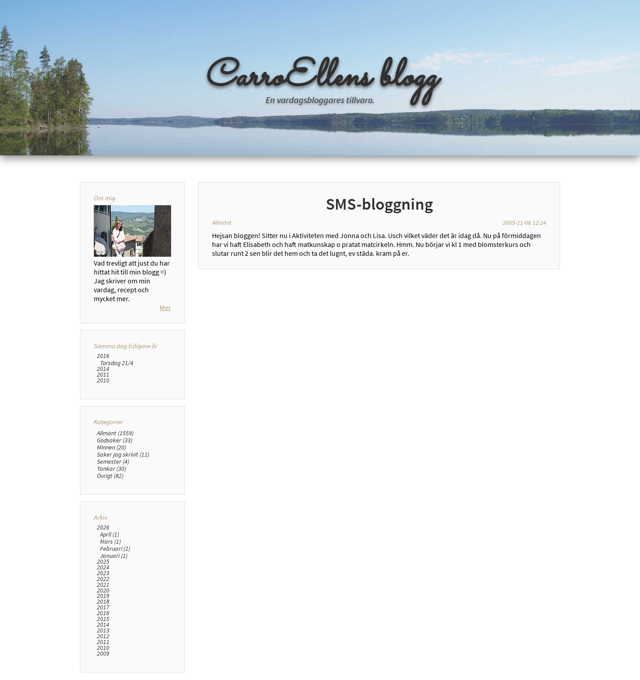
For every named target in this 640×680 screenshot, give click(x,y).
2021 (103, 585)
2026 (103, 527)
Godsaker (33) (114, 440)
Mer (165, 307)
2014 (103, 369)
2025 (103, 562)
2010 (103, 380)
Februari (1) (115, 549)
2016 (103, 356)
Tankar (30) (111, 469)
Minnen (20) (111, 447)
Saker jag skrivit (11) (123, 454)
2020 (103, 590)
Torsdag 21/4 (116, 363)
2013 (103, 630)
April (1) (109, 534)
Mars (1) (110, 541)
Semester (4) (113, 461)
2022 (103, 579)
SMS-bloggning (379, 204)
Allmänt (222, 223)
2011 (103, 375)
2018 (103, 601)
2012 (103, 636)
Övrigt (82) (110, 476)
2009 (103, 653)
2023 (103, 573)
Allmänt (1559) (115, 433)
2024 (103, 567)
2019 (103, 596)
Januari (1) (114, 556)
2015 (103, 619)
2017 (103, 607)
